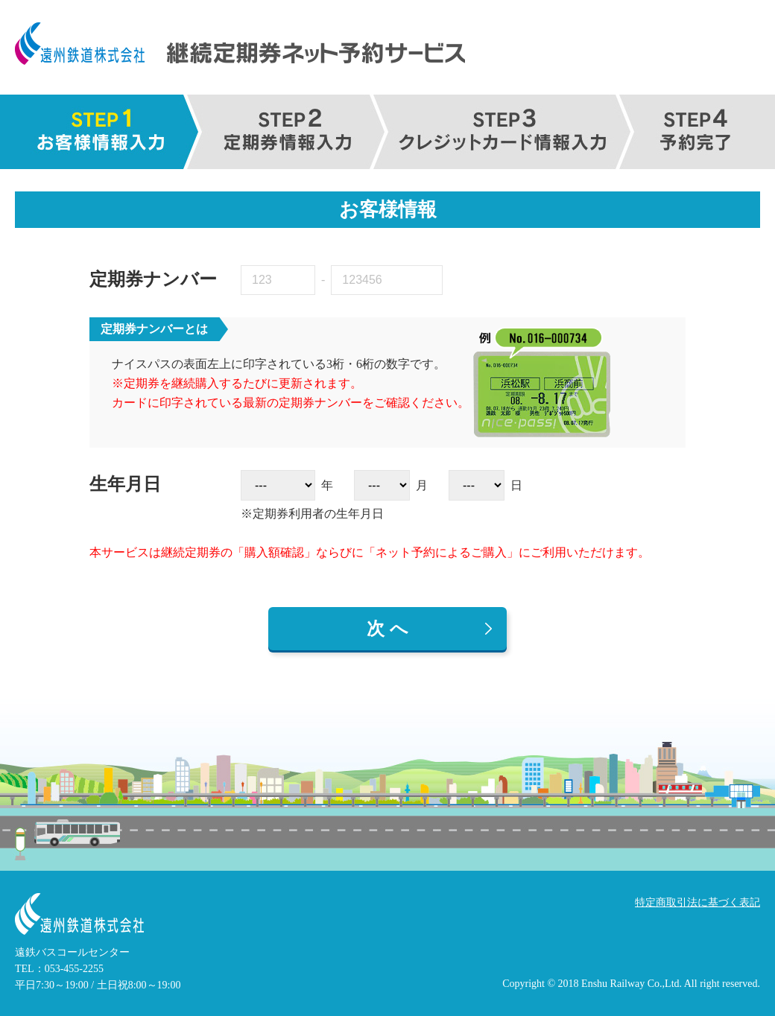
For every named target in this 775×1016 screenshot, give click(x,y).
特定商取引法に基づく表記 (697, 902)
